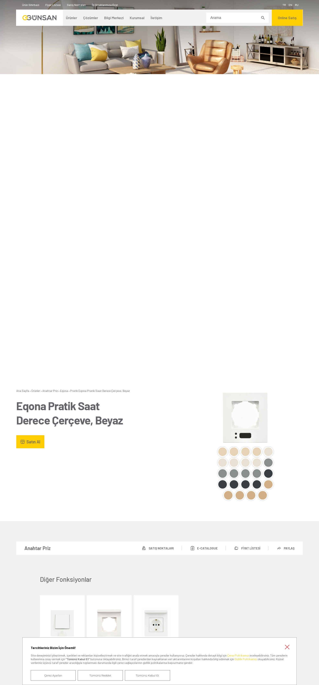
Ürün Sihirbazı (30, 5)
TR (284, 5)
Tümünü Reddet (100, 675)
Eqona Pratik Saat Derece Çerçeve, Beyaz (104, 390)
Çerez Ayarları (53, 675)
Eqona (64, 390)
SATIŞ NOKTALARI (160, 548)
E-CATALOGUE (207, 548)
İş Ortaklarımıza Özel (105, 5)
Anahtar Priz (50, 390)
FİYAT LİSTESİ (250, 548)
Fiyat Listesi (53, 5)
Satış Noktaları (76, 5)
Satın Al (33, 441)
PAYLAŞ (289, 548)
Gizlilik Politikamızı (246, 659)
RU (296, 5)
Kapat (287, 646)
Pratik (74, 390)
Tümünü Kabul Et (146, 675)
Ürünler (35, 390)
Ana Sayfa (22, 390)
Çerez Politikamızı (238, 655)
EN (290, 5)
